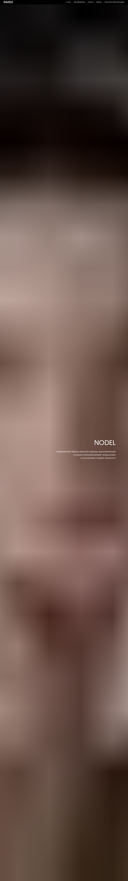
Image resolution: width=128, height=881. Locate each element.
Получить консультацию (114, 2)
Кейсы (99, 2)
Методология (79, 2)
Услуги (90, 2)
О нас (68, 2)
